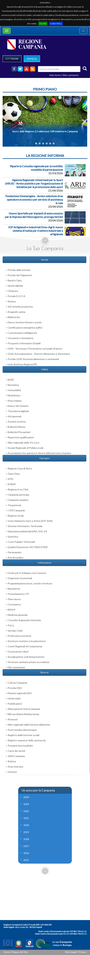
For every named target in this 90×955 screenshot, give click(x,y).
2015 (26, 860)
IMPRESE (32, 58)
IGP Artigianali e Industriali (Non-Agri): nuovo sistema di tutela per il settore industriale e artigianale (35, 230)
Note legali (71, 951)
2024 (26, 797)
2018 (26, 839)
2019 (26, 832)
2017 (26, 846)
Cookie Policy (56, 23)
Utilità (44, 369)
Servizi (44, 259)
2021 (26, 818)
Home (6, 951)
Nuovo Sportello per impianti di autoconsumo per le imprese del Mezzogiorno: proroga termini (34, 215)
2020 (26, 825)
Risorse (44, 672)
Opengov (44, 458)
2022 (26, 811)
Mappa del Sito (20, 951)
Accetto (42, 23)
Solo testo (55, 75)
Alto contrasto (71, 75)
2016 (26, 853)
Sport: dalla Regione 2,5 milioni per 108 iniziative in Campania (45, 131)
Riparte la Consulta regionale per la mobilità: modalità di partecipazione (36, 167)
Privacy (83, 951)
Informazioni (44, 562)
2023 (26, 804)
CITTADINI (12, 58)
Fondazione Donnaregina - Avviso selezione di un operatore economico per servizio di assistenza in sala (34, 199)
